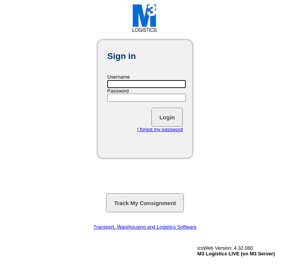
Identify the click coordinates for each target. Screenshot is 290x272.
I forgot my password (160, 129)
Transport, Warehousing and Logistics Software (145, 227)
